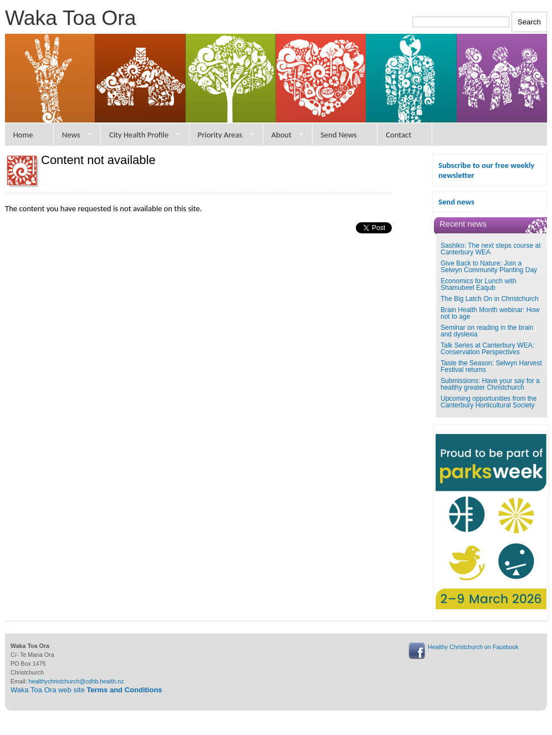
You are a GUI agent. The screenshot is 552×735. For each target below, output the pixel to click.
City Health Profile (138, 135)
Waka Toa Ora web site (86, 690)
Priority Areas (220, 135)
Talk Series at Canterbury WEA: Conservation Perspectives (487, 348)
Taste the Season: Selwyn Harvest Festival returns (491, 366)
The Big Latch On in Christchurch (490, 299)
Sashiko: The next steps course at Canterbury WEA (491, 249)
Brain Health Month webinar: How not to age (490, 313)
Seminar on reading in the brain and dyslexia (487, 331)
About (281, 135)
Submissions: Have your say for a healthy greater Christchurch (490, 384)
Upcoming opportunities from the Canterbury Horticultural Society (488, 402)
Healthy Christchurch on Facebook (473, 647)
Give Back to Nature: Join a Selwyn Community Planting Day (489, 266)
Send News (338, 135)
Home (23, 135)
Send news (456, 202)
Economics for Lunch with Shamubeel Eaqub (479, 284)
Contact (398, 135)
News (71, 135)
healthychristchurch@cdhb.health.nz (76, 681)
